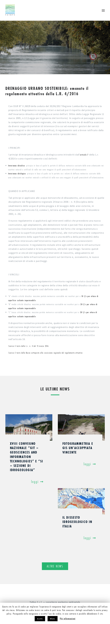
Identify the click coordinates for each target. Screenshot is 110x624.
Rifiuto (52, 618)
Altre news (55, 566)
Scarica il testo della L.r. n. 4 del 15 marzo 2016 (28, 346)
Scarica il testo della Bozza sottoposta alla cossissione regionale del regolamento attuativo (45, 352)
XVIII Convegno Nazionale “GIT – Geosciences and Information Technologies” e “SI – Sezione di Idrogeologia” (26, 456)
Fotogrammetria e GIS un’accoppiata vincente (77, 448)
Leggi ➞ (38, 481)
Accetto (40, 618)
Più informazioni (67, 618)
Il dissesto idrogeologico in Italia (77, 522)
